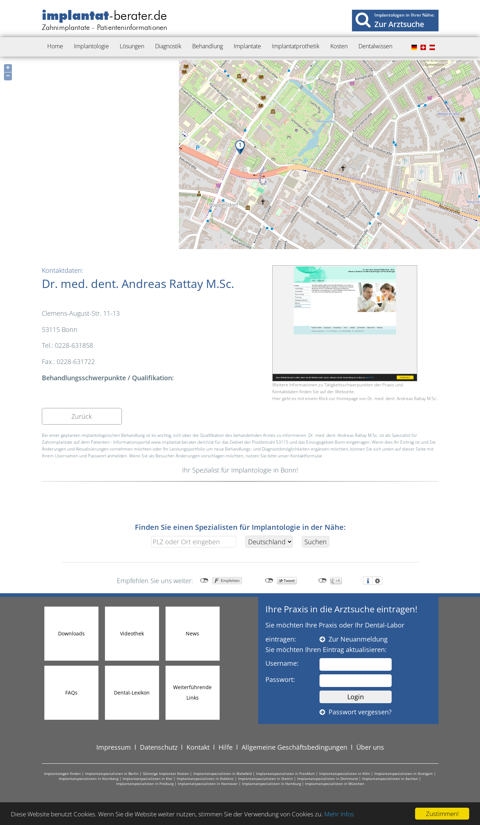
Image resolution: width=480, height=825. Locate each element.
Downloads (71, 633)
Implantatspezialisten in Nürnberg (88, 778)
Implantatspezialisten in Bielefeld (222, 773)
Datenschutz (158, 747)
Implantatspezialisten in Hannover (208, 783)
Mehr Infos (339, 814)
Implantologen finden (62, 773)
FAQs (71, 692)
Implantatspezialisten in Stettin (265, 778)
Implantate (247, 46)
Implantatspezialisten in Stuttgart (403, 773)
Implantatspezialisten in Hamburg (271, 783)
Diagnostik (168, 46)
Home (55, 46)
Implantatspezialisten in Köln (344, 773)
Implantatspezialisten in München (334, 783)
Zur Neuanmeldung (354, 639)
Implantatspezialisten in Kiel (147, 778)
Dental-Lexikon (132, 692)
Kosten (339, 46)
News (192, 633)
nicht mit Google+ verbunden (322, 580)
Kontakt (198, 747)
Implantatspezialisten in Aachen (390, 778)
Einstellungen (378, 580)
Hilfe (226, 747)
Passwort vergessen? (356, 712)
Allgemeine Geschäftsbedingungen (294, 747)
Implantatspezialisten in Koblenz (205, 778)
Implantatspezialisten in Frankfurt (285, 773)
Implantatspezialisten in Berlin (111, 773)
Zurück (81, 416)
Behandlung (207, 46)
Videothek (132, 633)
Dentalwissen (375, 46)
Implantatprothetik (296, 46)
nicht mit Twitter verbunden (269, 580)
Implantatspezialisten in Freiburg (144, 783)
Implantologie (91, 46)
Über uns (370, 747)
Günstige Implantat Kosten (166, 773)
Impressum (113, 747)
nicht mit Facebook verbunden (204, 580)
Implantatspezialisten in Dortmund (327, 778)
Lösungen (132, 46)
